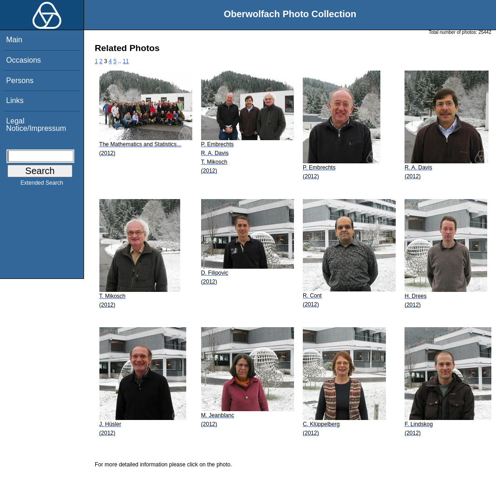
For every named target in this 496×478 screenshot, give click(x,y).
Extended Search (41, 184)
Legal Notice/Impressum (36, 124)
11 (126, 61)
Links (14, 100)
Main (14, 40)
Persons (19, 80)
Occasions (23, 60)
